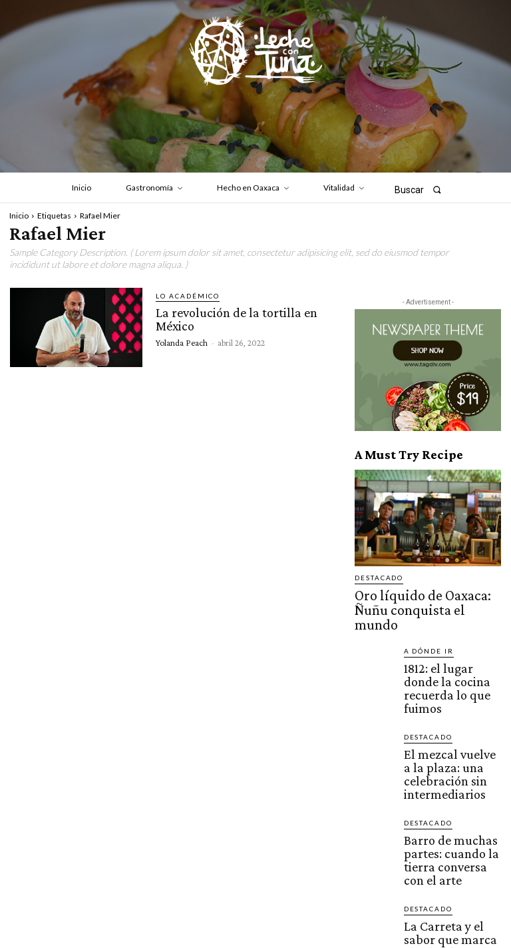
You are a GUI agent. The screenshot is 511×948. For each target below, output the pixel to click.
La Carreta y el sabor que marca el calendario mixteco (451, 828)
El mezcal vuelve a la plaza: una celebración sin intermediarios (451, 708)
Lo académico (183, 296)
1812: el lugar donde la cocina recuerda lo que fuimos (447, 649)
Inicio (19, 216)
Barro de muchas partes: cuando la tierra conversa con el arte (451, 768)
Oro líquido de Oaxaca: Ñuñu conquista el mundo (428, 597)
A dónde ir (425, 625)
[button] (422, 190)
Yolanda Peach (182, 339)
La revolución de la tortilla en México (234, 317)
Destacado (375, 578)
